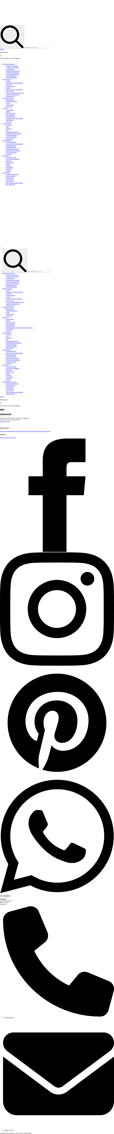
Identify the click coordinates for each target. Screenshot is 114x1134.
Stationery (6, 156)
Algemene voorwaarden (43, 431)
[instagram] (57, 665)
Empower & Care (8, 98)
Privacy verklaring (31, 431)
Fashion (5, 108)
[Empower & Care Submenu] (13, 98)
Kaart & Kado (7, 79)
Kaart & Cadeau (7, 289)
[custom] (57, 779)
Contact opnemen (10, 438)
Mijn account (4, 431)
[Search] (12, 37)
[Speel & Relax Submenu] (11, 350)
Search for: (27, 48)
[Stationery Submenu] (9, 365)
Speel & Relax (7, 140)
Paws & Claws (7, 123)
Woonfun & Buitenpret (9, 382)
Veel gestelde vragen (14, 431)
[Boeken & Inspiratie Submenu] (15, 64)
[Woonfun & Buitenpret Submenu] (16, 382)
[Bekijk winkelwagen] (2, 49)
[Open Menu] (0, 61)
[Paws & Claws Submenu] (11, 333)
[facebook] (57, 551)
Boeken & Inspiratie (9, 64)
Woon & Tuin (7, 173)
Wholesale (23, 431)
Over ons (2, 438)
